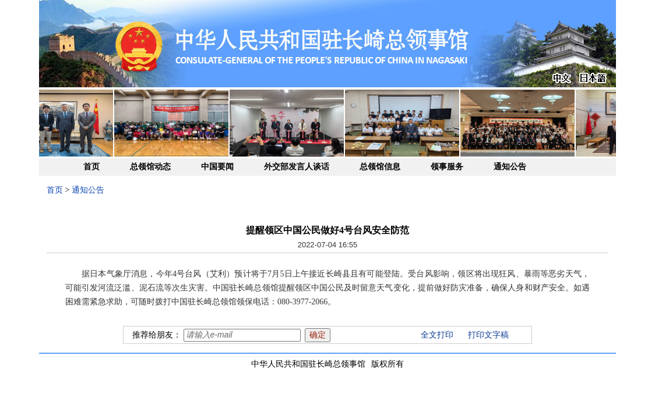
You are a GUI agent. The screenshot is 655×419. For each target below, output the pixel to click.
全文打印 (437, 335)
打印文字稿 (488, 335)
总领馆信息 (380, 166)
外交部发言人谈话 (296, 166)
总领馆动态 (150, 166)
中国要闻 (217, 166)
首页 (91, 166)
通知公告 (510, 166)
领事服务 (447, 166)
